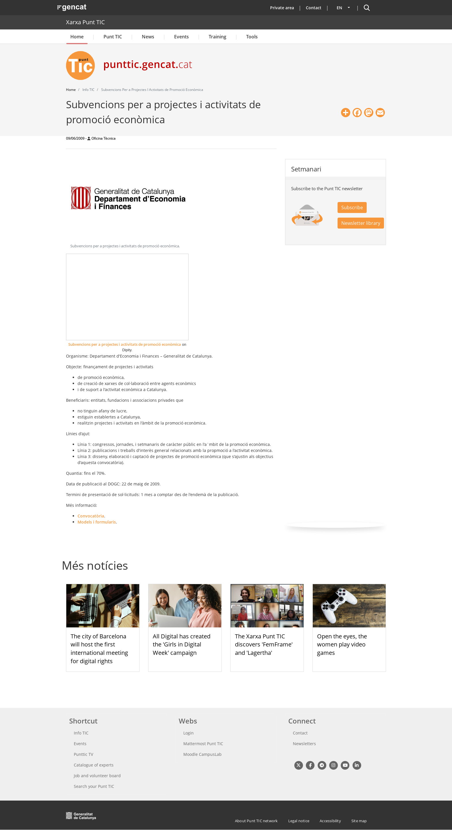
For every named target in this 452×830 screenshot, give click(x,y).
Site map (359, 820)
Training (217, 36)
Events (181, 36)
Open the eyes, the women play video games (342, 644)
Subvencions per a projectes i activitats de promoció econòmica (124, 344)
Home (77, 36)
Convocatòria (91, 516)
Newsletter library (360, 223)
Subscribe (352, 207)
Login (188, 733)
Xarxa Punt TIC (85, 22)
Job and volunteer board (97, 775)
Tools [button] (252, 36)
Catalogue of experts (94, 765)
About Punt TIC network (256, 820)
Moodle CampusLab (202, 754)
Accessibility (330, 820)
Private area (282, 7)
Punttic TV (83, 754)
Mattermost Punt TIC (203, 743)
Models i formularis (97, 522)
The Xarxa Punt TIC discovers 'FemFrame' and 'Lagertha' (264, 644)
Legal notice (298, 820)
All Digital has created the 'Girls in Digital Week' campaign (181, 644)
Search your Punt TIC (94, 786)
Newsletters (304, 743)
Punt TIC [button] (112, 36)
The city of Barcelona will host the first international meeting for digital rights (99, 648)
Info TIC (81, 733)
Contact (313, 7)
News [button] (148, 36)
